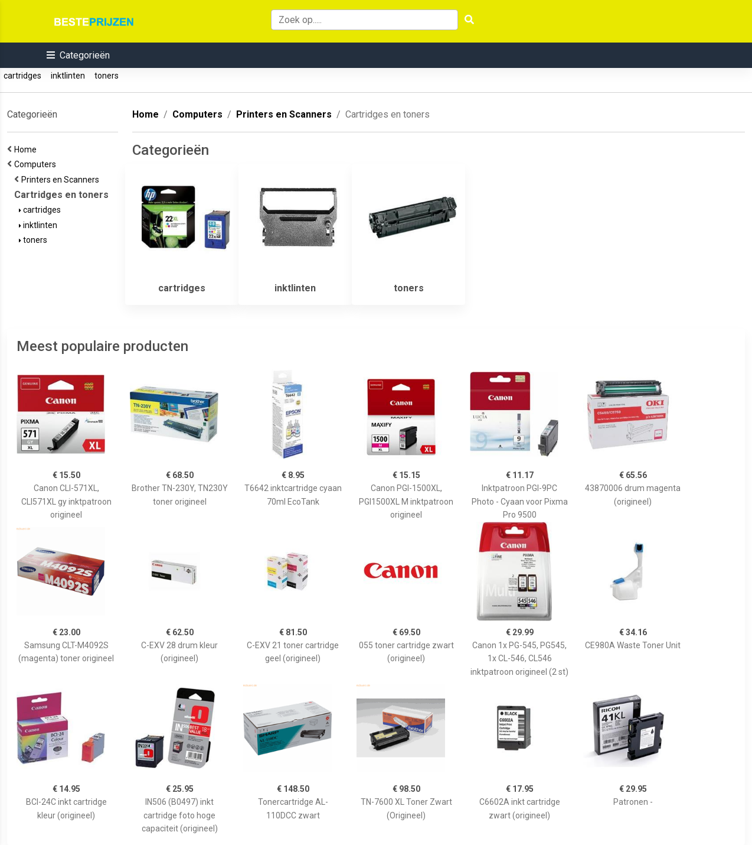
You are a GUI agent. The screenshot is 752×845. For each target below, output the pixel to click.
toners (106, 75)
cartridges (22, 75)
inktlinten (68, 75)
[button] (78, 55)
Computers (37, 164)
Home (27, 149)
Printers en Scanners (62, 179)
